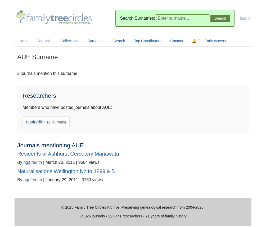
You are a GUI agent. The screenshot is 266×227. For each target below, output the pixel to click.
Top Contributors (147, 41)
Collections (69, 41)
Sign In (245, 18)
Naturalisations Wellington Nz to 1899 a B (66, 171)
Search (119, 41)
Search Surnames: (137, 18)
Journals (45, 41)
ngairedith (46, 122)
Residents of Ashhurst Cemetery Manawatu (68, 154)
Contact (176, 41)
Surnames (96, 41)
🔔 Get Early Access (209, 41)
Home (23, 41)
